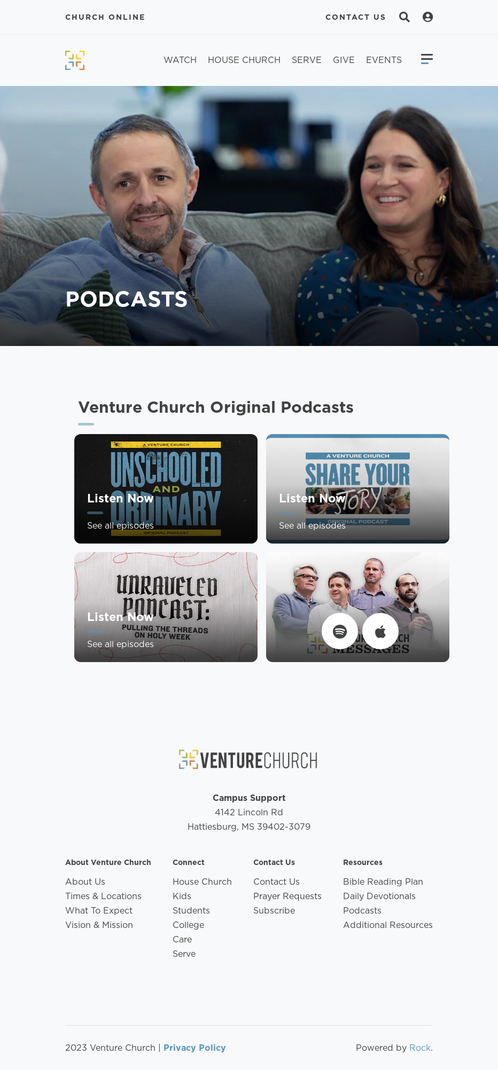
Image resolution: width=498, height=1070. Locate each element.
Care (182, 939)
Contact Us (355, 17)
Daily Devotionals (379, 896)
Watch (180, 60)
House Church (244, 60)
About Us (85, 882)
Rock (420, 1048)
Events (384, 60)
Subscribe (274, 911)
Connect (189, 862)
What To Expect (99, 911)
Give (344, 60)
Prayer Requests (287, 896)
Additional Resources (388, 925)
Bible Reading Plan (383, 882)
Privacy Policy (195, 1048)
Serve (307, 60)
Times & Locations (103, 896)
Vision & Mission (99, 925)
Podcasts (362, 911)
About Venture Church (108, 862)
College (188, 925)
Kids (182, 896)
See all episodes (120, 536)
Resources (363, 862)
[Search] (404, 17)
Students (191, 911)
